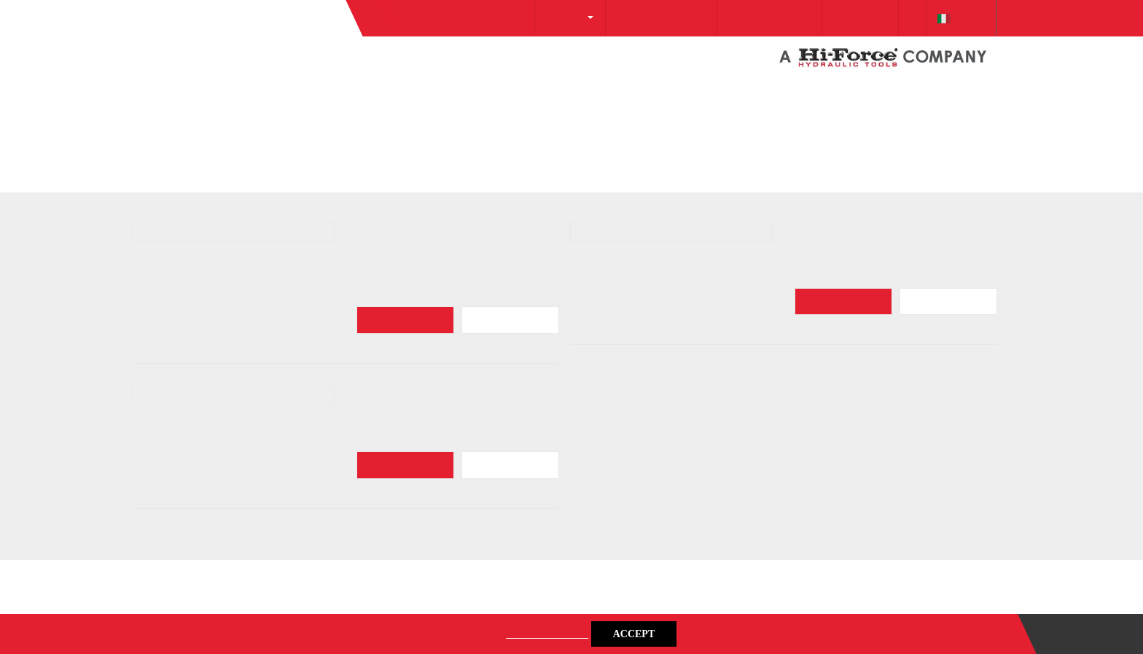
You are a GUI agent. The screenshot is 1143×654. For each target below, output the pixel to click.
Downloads (840, 89)
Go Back (172, 213)
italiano (957, 89)
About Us (510, 88)
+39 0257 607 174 (737, 89)
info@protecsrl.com (614, 89)
